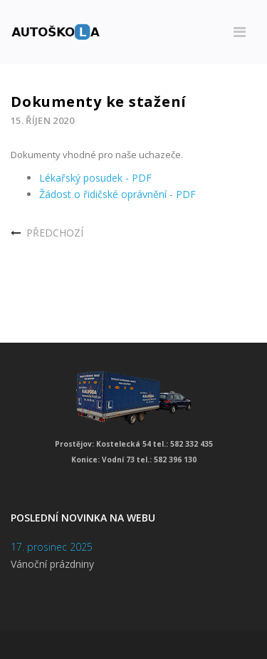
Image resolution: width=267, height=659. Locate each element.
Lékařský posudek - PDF (95, 178)
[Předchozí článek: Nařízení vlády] (47, 233)
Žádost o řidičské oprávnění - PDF (117, 194)
